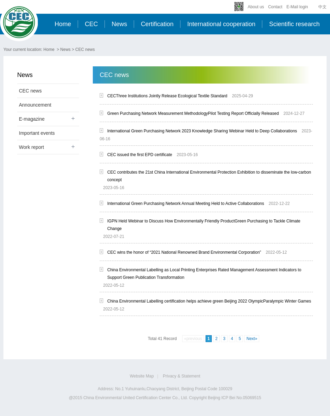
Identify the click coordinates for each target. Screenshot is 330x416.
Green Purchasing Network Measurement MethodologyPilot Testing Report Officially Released (193, 113)
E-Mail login (297, 6)
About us (256, 6)
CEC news (85, 49)
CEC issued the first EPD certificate (139, 154)
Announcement (35, 105)
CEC (91, 24)
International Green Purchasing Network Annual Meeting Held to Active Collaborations (185, 203)
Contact (275, 6)
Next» (251, 338)
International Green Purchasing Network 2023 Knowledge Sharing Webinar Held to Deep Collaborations (202, 131)
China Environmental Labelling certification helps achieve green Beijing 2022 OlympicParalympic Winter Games (209, 301)
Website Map (142, 376)
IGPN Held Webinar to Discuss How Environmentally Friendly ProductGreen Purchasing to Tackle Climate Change (203, 225)
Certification (157, 24)
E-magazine (32, 119)
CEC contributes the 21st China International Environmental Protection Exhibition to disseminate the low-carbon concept (209, 176)
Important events (37, 133)
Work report (31, 147)
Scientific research (294, 24)
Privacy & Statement (181, 376)
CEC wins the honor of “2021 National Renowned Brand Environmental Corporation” (184, 252)
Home (63, 24)
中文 (322, 6)
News (119, 24)
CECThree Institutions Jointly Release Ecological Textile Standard (167, 96)
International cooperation (221, 24)
